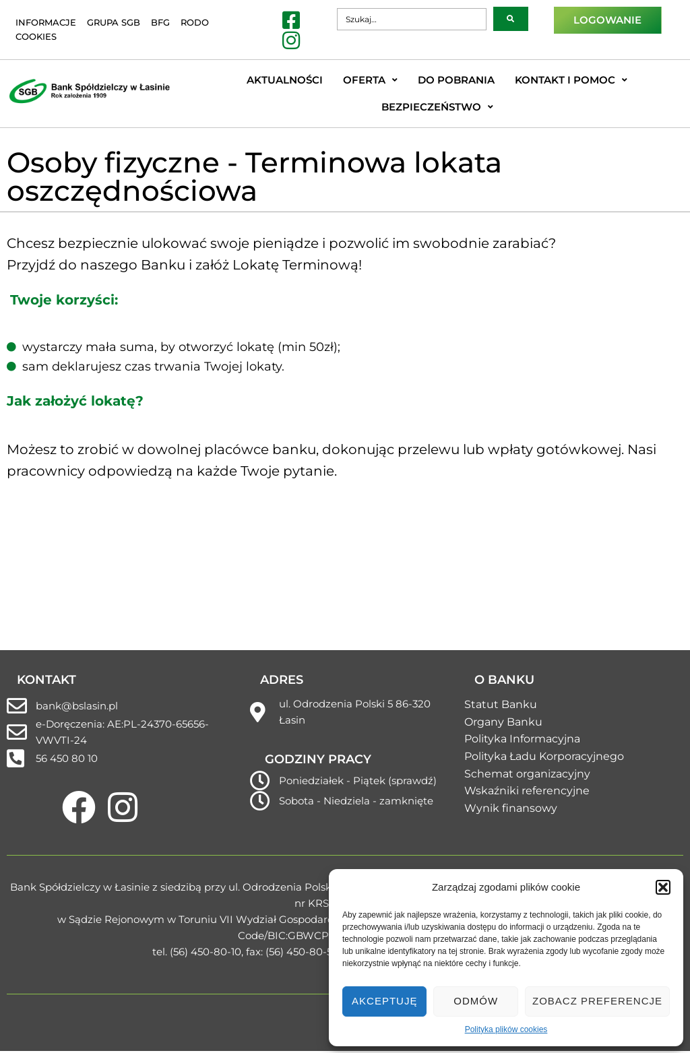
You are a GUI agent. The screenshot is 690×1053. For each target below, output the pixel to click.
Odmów (475, 1001)
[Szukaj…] (412, 19)
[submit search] (510, 19)
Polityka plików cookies (506, 1029)
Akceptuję (384, 1001)
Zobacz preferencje (597, 1001)
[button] (663, 887)
